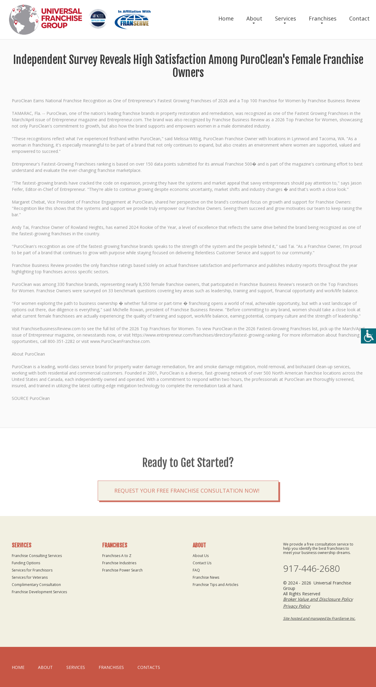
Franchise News (206, 577)
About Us (201, 555)
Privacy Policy (296, 606)
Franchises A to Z (116, 555)
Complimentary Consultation (36, 584)
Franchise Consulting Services (37, 555)
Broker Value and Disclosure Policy (318, 599)
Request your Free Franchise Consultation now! (186, 506)
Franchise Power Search (122, 570)
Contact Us (202, 562)
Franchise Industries (119, 562)
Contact (359, 18)
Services (285, 18)
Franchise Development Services (39, 591)
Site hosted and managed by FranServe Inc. (319, 618)
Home (226, 18)
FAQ (196, 570)
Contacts (148, 667)
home (18, 667)
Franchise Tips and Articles (215, 584)
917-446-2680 (311, 568)
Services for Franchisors (32, 570)
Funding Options (26, 562)
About (254, 18)
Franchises (323, 18)
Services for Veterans (30, 577)
